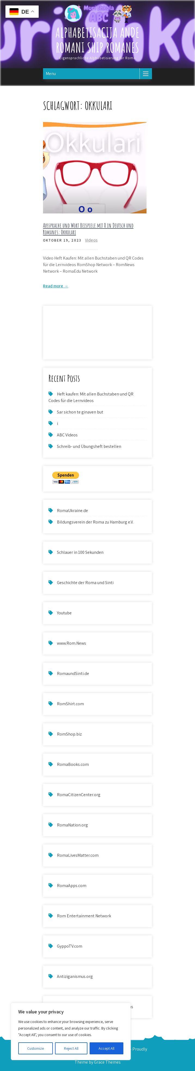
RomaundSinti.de (73, 673)
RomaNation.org (72, 825)
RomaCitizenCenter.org (78, 795)
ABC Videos (67, 435)
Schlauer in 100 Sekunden (80, 552)
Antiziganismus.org (75, 976)
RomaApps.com (71, 885)
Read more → (55, 286)
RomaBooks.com (73, 764)
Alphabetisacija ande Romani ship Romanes (97, 40)
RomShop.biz (69, 734)
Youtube (64, 613)
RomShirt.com (70, 704)
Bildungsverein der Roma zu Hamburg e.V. (95, 522)
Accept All (106, 1048)
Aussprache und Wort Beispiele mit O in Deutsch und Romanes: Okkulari (88, 229)
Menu (51, 73)
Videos (91, 240)
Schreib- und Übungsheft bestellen (89, 446)
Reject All (71, 1048)
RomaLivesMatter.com (78, 855)
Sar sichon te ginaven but (80, 412)
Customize (35, 1048)
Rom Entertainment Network (84, 916)
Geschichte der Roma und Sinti (85, 582)
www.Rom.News (71, 643)
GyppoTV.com (69, 946)
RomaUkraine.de (72, 510)
